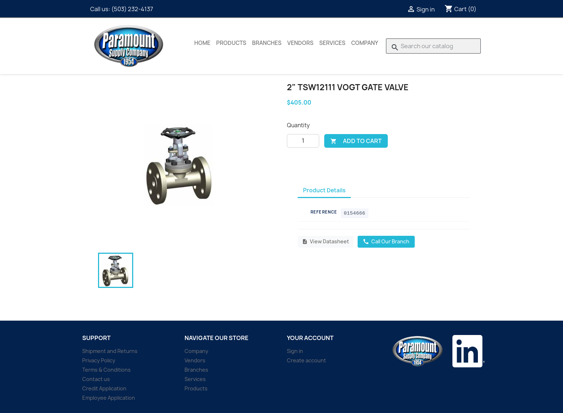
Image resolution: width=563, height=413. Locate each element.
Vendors (300, 43)
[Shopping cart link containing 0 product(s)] (460, 9)
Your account (310, 338)
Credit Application (104, 388)
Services (332, 43)
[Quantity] (303, 141)
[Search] (433, 46)
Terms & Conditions (106, 369)
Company (364, 43)
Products (231, 43)
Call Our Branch (386, 241)
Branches (267, 43)
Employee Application (108, 397)
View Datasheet (325, 241)
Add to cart (355, 141)
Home (202, 43)
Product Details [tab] (324, 190)
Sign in (295, 351)
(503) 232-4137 (132, 9)
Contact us (96, 379)
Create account (306, 360)
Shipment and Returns (110, 351)
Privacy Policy (98, 360)
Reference (324, 212)
